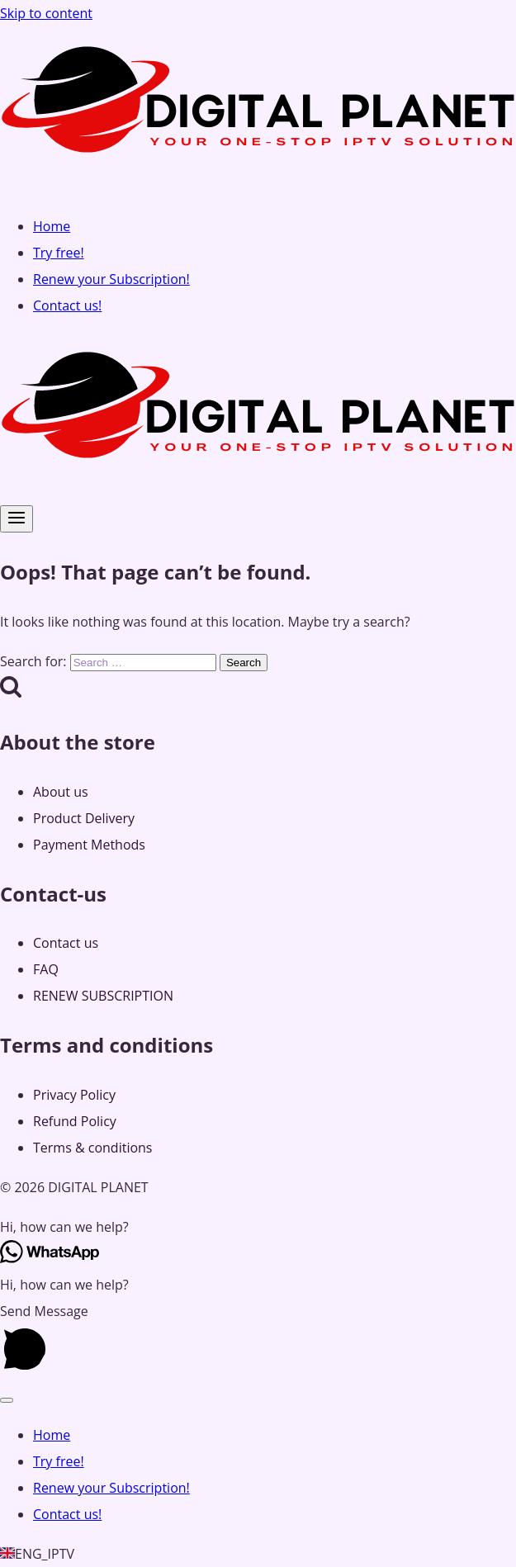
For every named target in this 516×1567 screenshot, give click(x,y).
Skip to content (46, 13)
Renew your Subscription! (111, 279)
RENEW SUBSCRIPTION (103, 996)
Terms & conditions (92, 1148)
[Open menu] (16, 519)
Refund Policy (74, 1121)
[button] (258, 1227)
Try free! (58, 253)
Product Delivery (84, 818)
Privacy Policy (74, 1095)
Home (51, 226)
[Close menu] (6, 1400)
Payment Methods (89, 845)
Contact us (65, 943)
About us (60, 792)
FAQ (46, 969)
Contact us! (67, 305)
